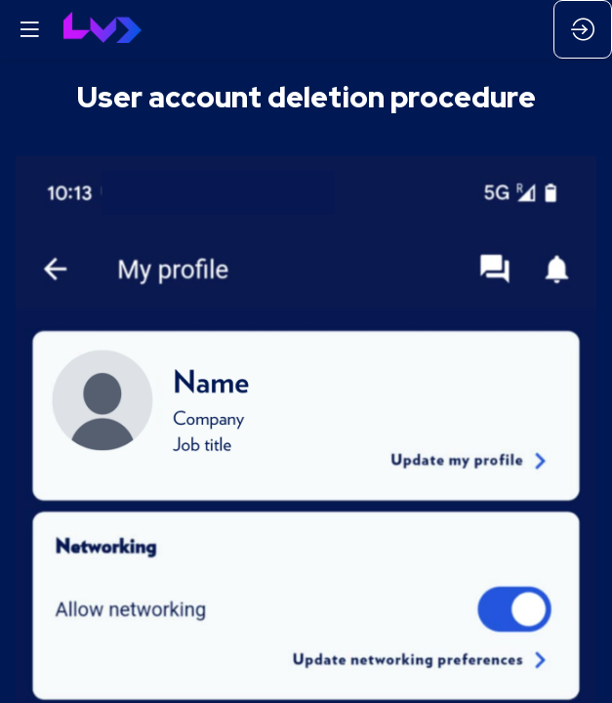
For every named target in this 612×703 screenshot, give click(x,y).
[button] (29, 29)
